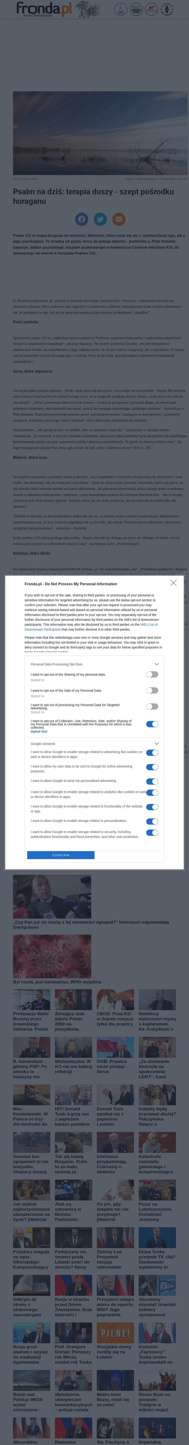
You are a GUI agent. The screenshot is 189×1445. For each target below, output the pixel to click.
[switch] (152, 674)
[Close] (175, 584)
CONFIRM (61, 855)
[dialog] (94, 722)
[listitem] (94, 664)
